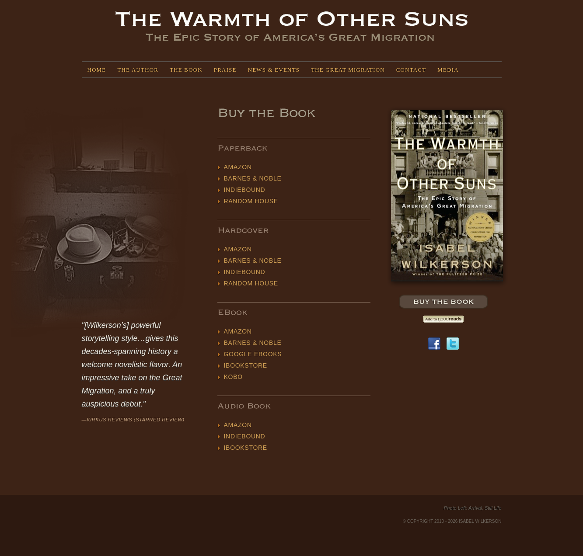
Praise (225, 69)
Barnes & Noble (253, 178)
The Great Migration (348, 69)
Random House (251, 201)
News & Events (274, 69)
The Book (186, 69)
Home (96, 69)
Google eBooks (253, 354)
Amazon (238, 166)
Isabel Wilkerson (291, 26)
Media (447, 69)
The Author (137, 69)
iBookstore (245, 365)
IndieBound (244, 189)
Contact (411, 69)
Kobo (233, 376)
